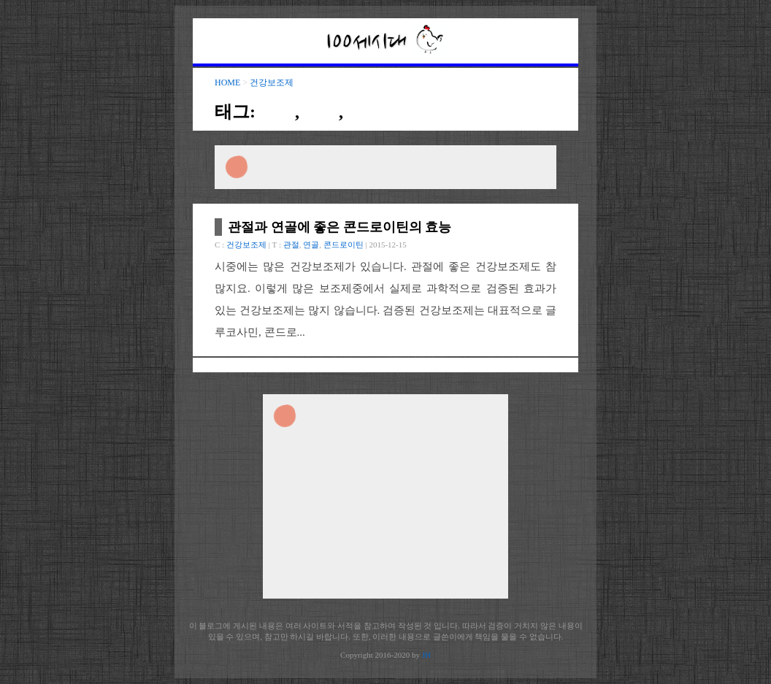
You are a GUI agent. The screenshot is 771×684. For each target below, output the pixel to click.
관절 (277, 111)
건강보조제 (272, 82)
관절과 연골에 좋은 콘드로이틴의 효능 (339, 227)
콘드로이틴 (391, 111)
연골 (321, 111)
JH (426, 654)
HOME (227, 82)
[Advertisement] (385, 167)
